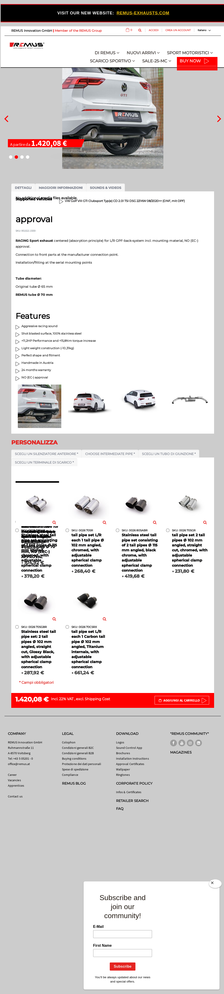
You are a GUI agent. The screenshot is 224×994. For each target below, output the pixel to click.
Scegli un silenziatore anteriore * (46, 454)
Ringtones (123, 775)
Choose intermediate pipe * (110, 454)
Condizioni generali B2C (78, 748)
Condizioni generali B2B (78, 753)
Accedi (153, 30)
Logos (120, 742)
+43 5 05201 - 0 (23, 758)
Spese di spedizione (75, 769)
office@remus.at (19, 764)
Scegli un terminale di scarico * (44, 462)
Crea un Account (178, 30)
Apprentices (16, 785)
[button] (10, 157)
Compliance (70, 775)
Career (12, 775)
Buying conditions (74, 758)
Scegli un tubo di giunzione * (169, 454)
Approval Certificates (130, 764)
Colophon (69, 742)
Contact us (15, 796)
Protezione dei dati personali (81, 764)
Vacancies (14, 780)
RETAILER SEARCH (132, 801)
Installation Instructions (132, 758)
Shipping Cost (97, 699)
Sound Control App (129, 748)
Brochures (123, 753)
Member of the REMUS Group (78, 31)
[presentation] (6, 118)
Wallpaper (123, 769)
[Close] (215, 884)
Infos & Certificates (128, 792)
